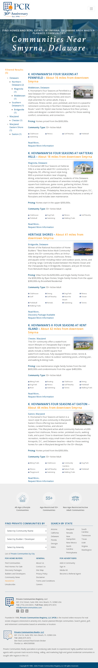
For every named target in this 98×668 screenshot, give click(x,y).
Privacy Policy (41, 573)
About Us (40, 563)
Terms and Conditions (45, 581)
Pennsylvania (71, 552)
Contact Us (41, 566)
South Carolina (85, 530)
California (55, 533)
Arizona (54, 529)
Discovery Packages (13, 570)
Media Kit (64, 570)
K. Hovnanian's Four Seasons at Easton (57, 404)
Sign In (62, 566)
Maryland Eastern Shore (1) (16, 127)
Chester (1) (17, 120)
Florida (54, 540)
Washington (87, 550)
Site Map (40, 570)
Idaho (53, 547)
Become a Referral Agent (70, 573)
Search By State (61, 523)
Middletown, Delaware (38, 87)
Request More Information (41, 145)
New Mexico (71, 542)
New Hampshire (70, 537)
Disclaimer (40, 577)
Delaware (14, 78)
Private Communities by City (23, 553)
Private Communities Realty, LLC (29, 632)
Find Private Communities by (25, 523)
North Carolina (69, 547)
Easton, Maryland (36, 413)
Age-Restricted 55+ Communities (49, 501)
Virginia (85, 546)
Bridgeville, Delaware (38, 244)
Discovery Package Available (41, 314)
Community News (12, 577)
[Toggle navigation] (91, 8)
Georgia (54, 543)
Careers (39, 584)
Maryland (14, 116)
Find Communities (12, 563)
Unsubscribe (10, 584)
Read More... (34, 142)
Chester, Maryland (37, 338)
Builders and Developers (15, 573)
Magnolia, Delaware (37, 163)
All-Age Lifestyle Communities (22, 501)
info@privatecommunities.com (29, 607)
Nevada (69, 533)
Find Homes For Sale (13, 566)
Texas (84, 539)
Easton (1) (16, 134)
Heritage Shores (40, 234)
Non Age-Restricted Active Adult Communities (75, 501)
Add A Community (67, 563)
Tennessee (86, 535)
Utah (84, 542)
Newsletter (9, 581)
